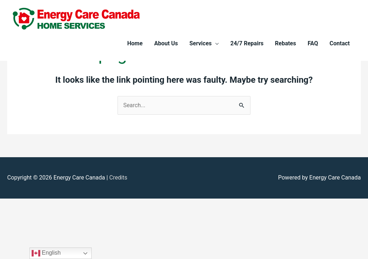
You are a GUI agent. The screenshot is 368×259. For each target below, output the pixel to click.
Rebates (285, 43)
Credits (118, 177)
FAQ (313, 43)
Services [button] (200, 43)
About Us (166, 43)
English (46, 253)
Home (135, 43)
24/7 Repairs (246, 43)
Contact (340, 43)
